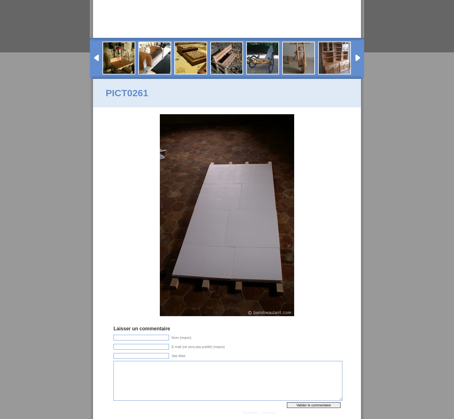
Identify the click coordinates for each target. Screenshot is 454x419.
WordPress (250, 413)
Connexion (268, 413)
